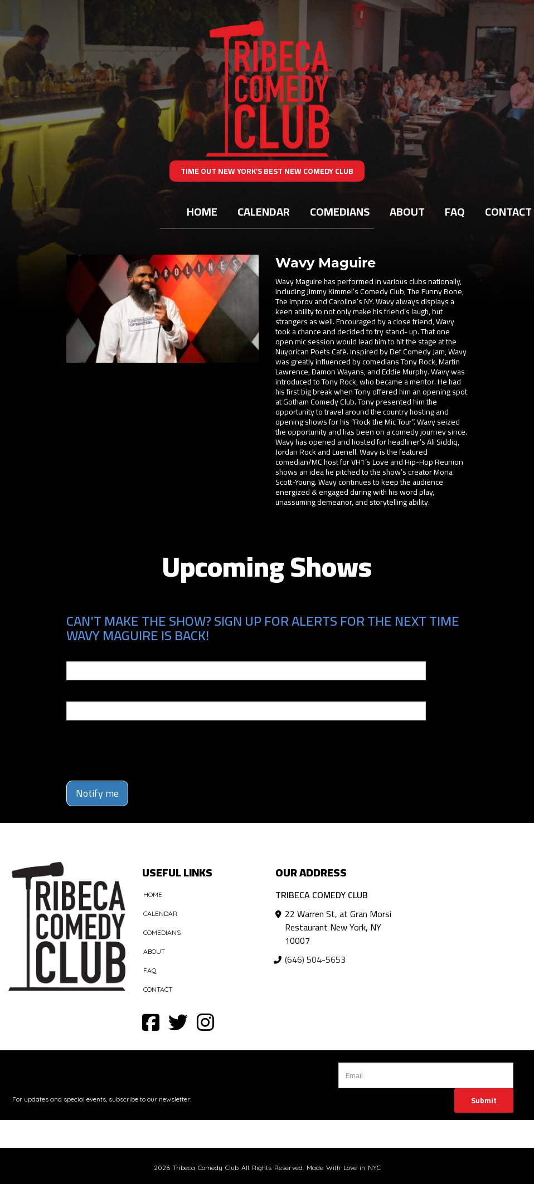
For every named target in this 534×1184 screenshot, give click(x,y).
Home (202, 211)
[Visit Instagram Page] (205, 1021)
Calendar (263, 211)
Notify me (97, 793)
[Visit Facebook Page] (150, 1021)
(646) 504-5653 (315, 959)
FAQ (455, 211)
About (407, 211)
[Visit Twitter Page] (178, 1021)
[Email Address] (425, 1075)
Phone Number (93, 694)
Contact (157, 989)
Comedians (340, 211)
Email (76, 654)
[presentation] (131, 745)
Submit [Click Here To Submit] (484, 1100)
